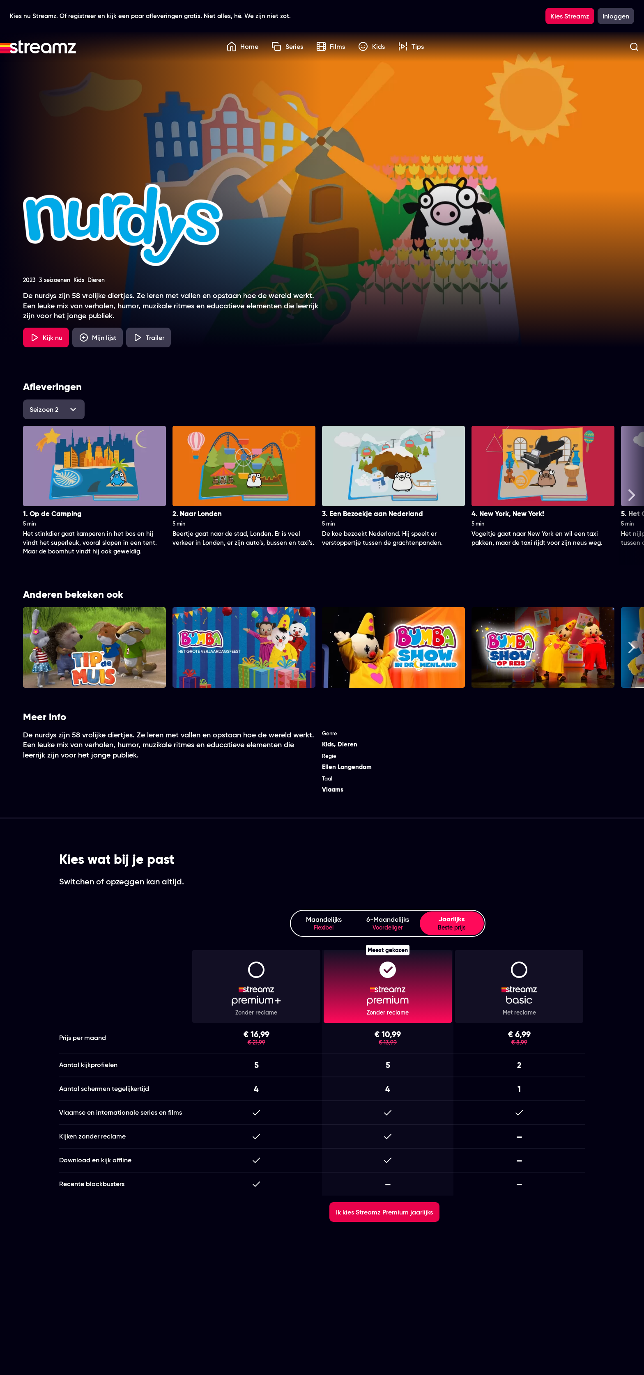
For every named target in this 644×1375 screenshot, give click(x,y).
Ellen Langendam (347, 767)
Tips (411, 46)
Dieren (347, 744)
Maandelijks (323, 923)
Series (287, 46)
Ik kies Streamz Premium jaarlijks (384, 1212)
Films (330, 46)
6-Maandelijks (387, 923)
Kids (371, 46)
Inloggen (616, 16)
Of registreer (78, 16)
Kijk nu (46, 337)
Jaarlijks (451, 923)
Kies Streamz (569, 16)
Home (243, 46)
